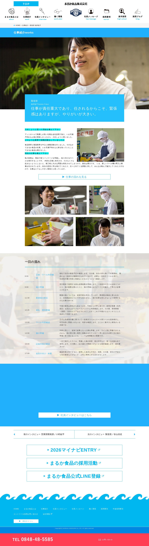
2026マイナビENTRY (74, 450)
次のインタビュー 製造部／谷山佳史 (111, 434)
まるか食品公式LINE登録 (74, 477)
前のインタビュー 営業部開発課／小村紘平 (39, 434)
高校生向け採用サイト (122, 13)
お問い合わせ (105, 539)
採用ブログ (137, 13)
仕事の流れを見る (74, 176)
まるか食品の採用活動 (74, 464)
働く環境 (58, 13)
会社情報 (47, 516)
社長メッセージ (91, 13)
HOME (16, 511)
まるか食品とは (11, 13)
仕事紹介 (27, 13)
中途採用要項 (118, 511)
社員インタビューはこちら (74, 415)
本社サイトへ (26, 523)
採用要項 (106, 13)
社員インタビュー (42, 13)
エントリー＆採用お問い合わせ (26, 516)
